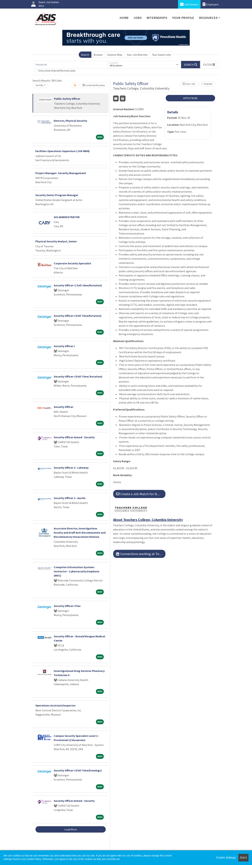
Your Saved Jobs (161, 54)
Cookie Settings (226, 857)
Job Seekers (189, 4)
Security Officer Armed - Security (74, 437)
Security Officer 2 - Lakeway (71, 467)
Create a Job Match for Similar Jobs (141, 494)
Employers (211, 4)
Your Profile (183, 18)
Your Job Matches (137, 54)
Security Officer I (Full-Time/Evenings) (78, 770)
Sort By (39, 85)
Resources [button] (208, 18)
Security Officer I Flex (67, 606)
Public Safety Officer (67, 98)
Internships (157, 18)
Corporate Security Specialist (72, 263)
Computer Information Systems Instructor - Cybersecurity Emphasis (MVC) (76, 571)
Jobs (138, 18)
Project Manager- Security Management (60, 173)
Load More (70, 829)
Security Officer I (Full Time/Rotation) (78, 315)
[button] (209, 64)
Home (124, 18)
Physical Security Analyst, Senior (56, 241)
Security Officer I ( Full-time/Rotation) (78, 285)
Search (85, 54)
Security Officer (63, 407)
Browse (98, 54)
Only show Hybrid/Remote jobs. (57, 70)
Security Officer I (64, 346)
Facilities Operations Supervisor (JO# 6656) (62, 151)
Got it (243, 857)
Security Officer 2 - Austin (69, 498)
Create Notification (94, 85)
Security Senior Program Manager (56, 195)
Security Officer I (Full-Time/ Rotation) (78, 376)
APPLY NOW (190, 98)
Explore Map (114, 54)
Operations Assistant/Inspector (55, 705)
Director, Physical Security (70, 120)
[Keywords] (70, 64)
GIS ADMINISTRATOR (67, 217)
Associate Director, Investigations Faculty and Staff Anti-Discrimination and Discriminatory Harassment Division (80, 532)
